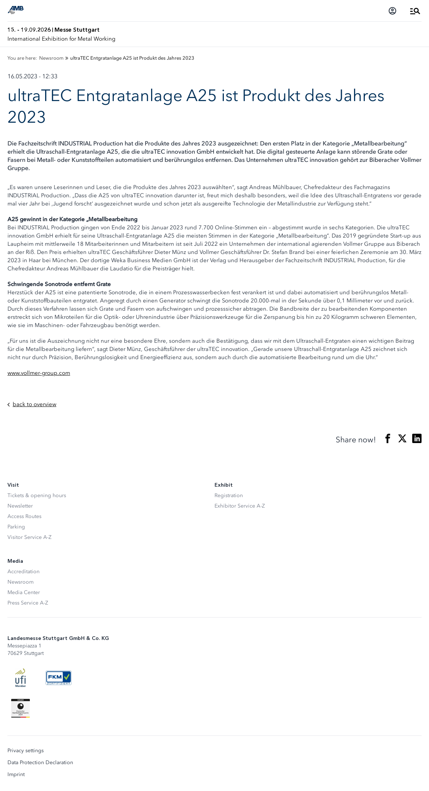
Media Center (23, 592)
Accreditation (23, 571)
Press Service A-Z (27, 603)
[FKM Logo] (59, 677)
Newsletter (20, 506)
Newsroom (20, 582)
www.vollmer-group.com (38, 373)
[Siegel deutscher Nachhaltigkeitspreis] (20, 708)
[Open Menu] (415, 11)
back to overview (31, 404)
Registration (228, 495)
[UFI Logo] (20, 677)
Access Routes (24, 516)
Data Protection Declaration (40, 763)
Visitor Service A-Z (29, 537)
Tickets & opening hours (36, 495)
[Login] (392, 10)
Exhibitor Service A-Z (239, 506)
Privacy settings (25, 751)
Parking (16, 527)
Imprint (16, 775)
